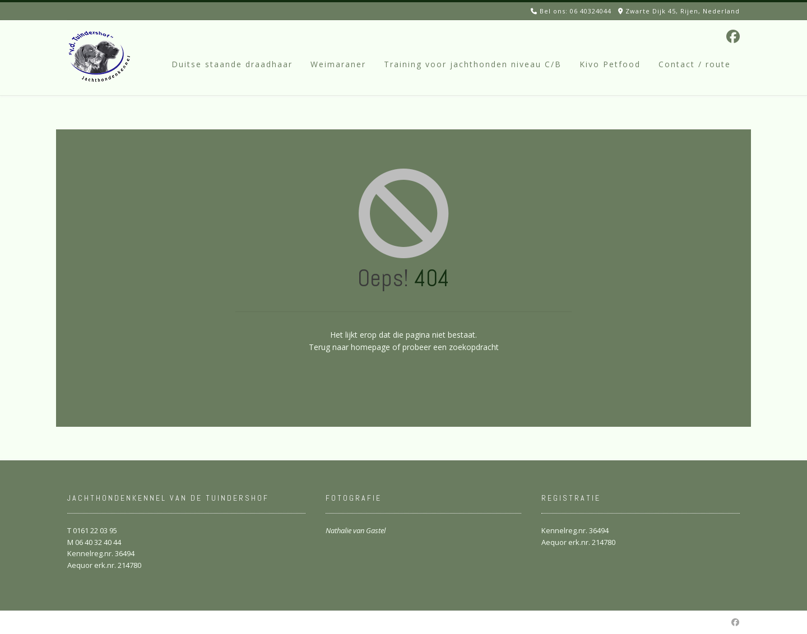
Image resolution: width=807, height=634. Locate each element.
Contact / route (694, 64)
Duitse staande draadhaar (232, 64)
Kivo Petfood (610, 64)
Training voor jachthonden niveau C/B (473, 64)
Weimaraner (338, 64)
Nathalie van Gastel (356, 530)
